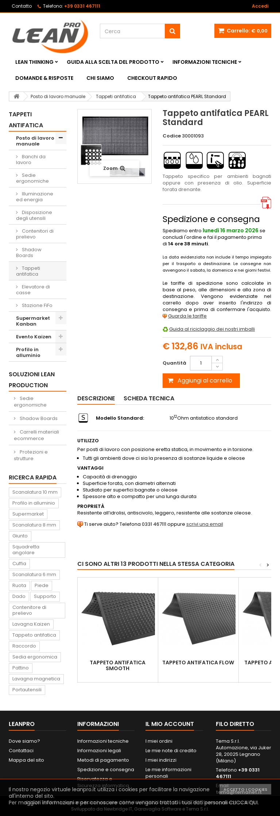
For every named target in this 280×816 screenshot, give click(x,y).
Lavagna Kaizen (31, 624)
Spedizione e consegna (105, 769)
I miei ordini (158, 741)
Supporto (45, 596)
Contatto (22, 6)
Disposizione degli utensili (34, 215)
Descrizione (96, 398)
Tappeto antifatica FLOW (198, 662)
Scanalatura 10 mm (35, 492)
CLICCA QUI (243, 802)
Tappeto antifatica (34, 635)
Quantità (174, 363)
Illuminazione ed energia (34, 196)
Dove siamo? (24, 741)
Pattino (20, 667)
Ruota (19, 585)
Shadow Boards (29, 252)
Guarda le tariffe (187, 315)
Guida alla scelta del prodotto (113, 62)
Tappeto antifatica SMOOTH (117, 665)
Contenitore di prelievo (29, 610)
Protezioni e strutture (31, 455)
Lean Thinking (34, 62)
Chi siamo (100, 78)
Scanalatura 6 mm (34, 574)
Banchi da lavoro (31, 159)
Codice (172, 136)
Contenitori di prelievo (35, 234)
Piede (41, 585)
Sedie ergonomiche (32, 178)
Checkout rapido (152, 78)
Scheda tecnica (149, 398)
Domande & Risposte (44, 78)
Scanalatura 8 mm (34, 524)
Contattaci (21, 750)
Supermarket (28, 513)
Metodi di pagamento (103, 760)
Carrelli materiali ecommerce (36, 435)
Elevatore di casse (33, 289)
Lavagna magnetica (36, 678)
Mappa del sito (26, 760)
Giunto (20, 535)
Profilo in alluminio (28, 352)
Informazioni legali (99, 750)
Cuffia (19, 563)
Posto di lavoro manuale (35, 141)
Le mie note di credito (171, 750)
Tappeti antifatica (28, 271)
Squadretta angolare (25, 549)
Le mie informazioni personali (168, 773)
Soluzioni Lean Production (32, 379)
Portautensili (27, 689)
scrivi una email (204, 524)
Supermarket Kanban (33, 321)
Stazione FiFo (36, 305)
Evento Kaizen (33, 336)
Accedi (260, 6)
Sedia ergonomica (34, 656)
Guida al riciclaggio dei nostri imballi (212, 329)
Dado (19, 596)
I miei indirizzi (160, 760)
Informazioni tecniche (204, 62)
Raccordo (24, 645)
